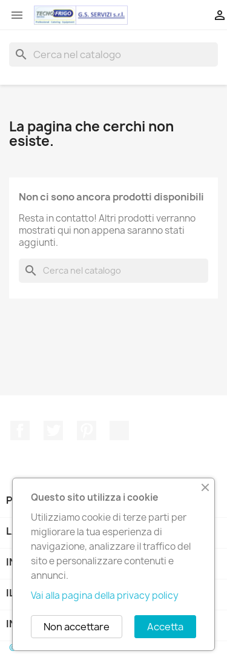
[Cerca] (113, 54)
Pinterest (86, 430)
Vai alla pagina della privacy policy (105, 595)
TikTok (119, 430)
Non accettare (77, 626)
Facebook (20, 430)
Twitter (53, 430)
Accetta (165, 626)
